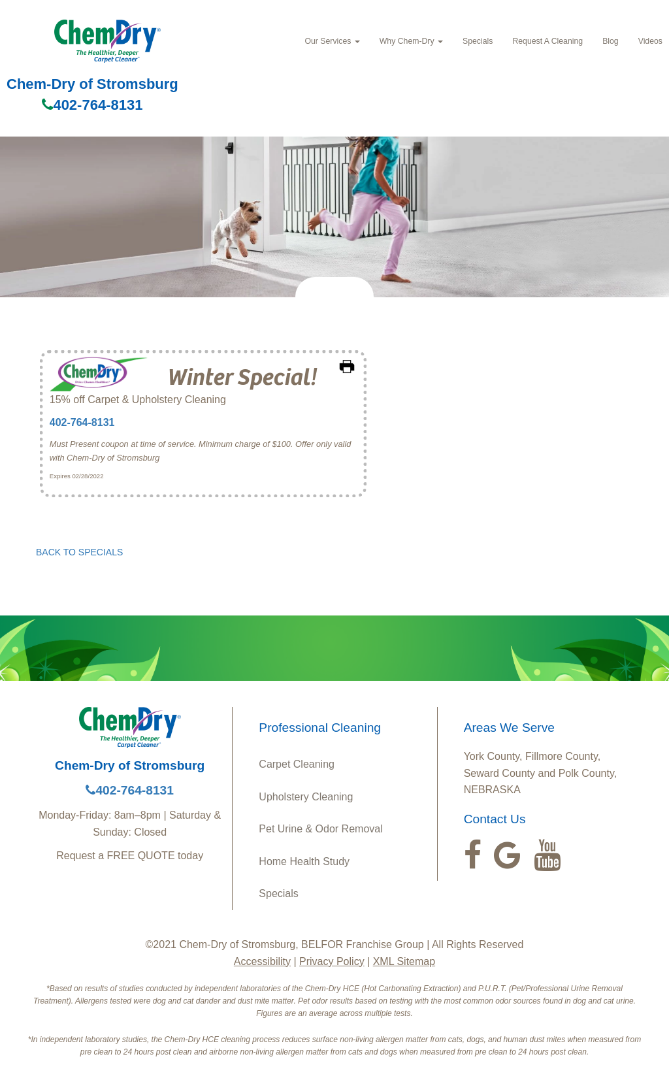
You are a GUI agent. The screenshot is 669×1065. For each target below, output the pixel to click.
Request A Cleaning (547, 41)
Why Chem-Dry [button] (411, 41)
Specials (478, 41)
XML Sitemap (404, 961)
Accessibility (262, 961)
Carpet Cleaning (296, 764)
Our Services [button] (331, 41)
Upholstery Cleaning (306, 796)
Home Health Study (304, 861)
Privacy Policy (332, 961)
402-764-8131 (92, 105)
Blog (610, 41)
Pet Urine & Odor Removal (320, 828)
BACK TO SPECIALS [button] (79, 552)
